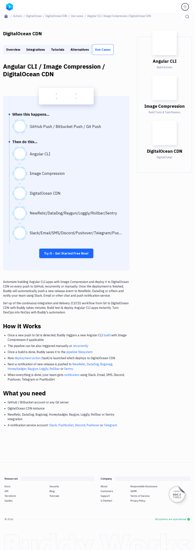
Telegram (110, 425)
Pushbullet (66, 425)
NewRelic (78, 364)
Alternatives (79, 49)
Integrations (35, 49)
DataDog (93, 364)
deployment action (28, 358)
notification (71, 375)
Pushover (92, 425)
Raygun (33, 369)
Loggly (43, 369)
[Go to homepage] (9, 6)
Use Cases (103, 49)
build (107, 335)
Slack (53, 425)
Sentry (68, 369)
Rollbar (55, 369)
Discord (80, 425)
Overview (13, 49)
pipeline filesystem (79, 352)
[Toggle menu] (185, 7)
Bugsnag (106, 364)
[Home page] (8, 16)
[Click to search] (187, 17)
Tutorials (57, 49)
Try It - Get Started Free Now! (66, 253)
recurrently (80, 346)
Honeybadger (17, 369)
